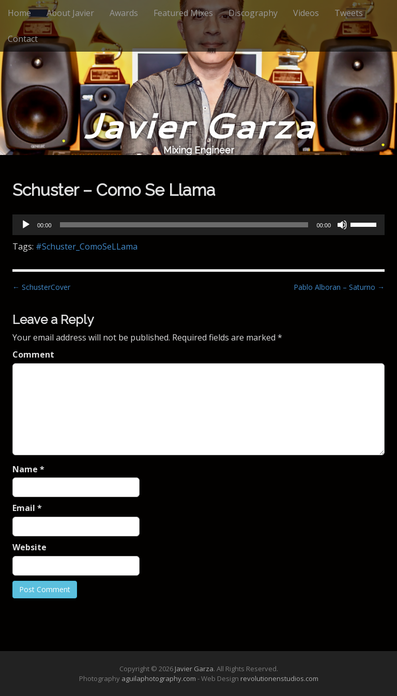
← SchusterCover (41, 287)
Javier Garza (198, 125)
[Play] (26, 225)
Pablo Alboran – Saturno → (339, 287)
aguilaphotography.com (158, 678)
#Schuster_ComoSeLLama (87, 246)
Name (28, 469)
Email (27, 508)
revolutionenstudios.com (279, 678)
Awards (124, 13)
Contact (23, 38)
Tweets (348, 13)
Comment (33, 354)
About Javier (70, 13)
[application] (198, 224)
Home (19, 13)
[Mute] (342, 225)
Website (29, 547)
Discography (253, 13)
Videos (306, 13)
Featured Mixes (183, 13)
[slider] (184, 224)
